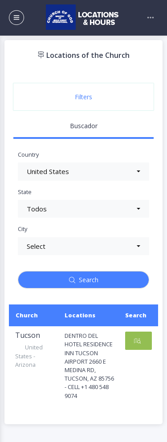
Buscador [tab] (84, 126)
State (25, 192)
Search (83, 280)
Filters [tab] (83, 97)
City (22, 229)
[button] (83, 171)
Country (28, 154)
